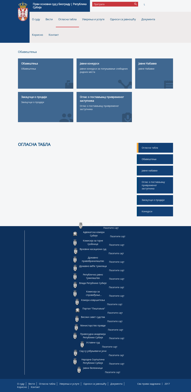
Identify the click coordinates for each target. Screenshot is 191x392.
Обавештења (28, 68)
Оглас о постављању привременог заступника (99, 107)
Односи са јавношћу (123, 19)
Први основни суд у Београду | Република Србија (60, 5)
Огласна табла (67, 19)
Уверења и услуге (93, 19)
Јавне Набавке (146, 68)
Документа (148, 19)
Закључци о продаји (32, 102)
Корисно (37, 35)
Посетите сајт (111, 227)
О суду (36, 19)
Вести (49, 19)
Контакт (54, 35)
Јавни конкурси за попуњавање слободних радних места (104, 70)
